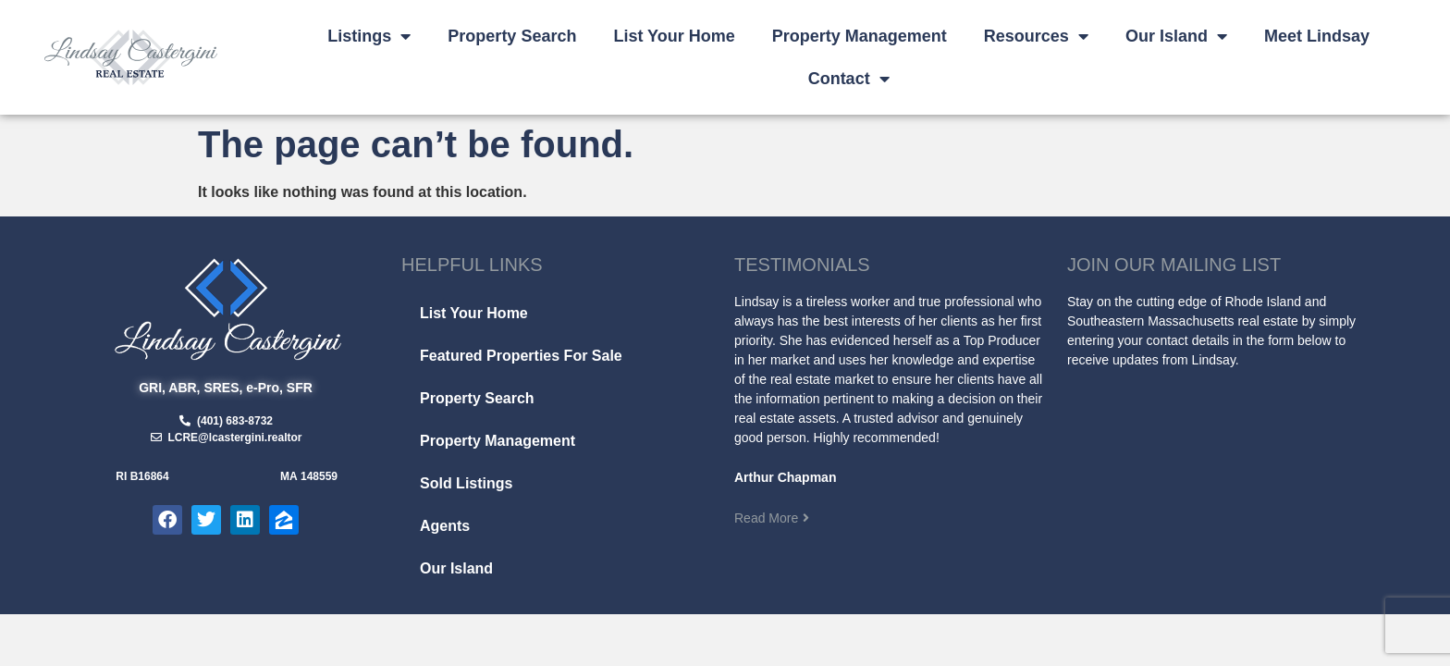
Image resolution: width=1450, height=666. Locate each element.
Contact (849, 78)
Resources (1036, 36)
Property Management (859, 36)
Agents (445, 526)
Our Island (1176, 36)
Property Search (512, 36)
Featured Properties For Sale (521, 356)
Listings (369, 36)
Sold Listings (466, 483)
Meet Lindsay (1317, 36)
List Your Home (673, 36)
